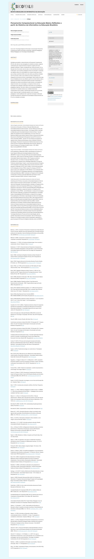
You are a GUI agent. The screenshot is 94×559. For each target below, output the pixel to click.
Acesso (81, 4)
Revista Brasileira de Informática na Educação (28, 12)
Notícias (40, 14)
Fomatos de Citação (54, 68)
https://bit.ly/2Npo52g (15, 346)
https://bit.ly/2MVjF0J (31, 273)
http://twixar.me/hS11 (34, 267)
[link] (12, 252)
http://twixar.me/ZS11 (31, 262)
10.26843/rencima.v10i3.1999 (21, 400)
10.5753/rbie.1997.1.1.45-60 (36, 508)
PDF (51, 32)
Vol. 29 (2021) (23, 19)
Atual (12, 14)
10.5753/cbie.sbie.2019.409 (33, 375)
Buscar (80, 14)
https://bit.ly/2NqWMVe (31, 278)
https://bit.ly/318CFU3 (38, 338)
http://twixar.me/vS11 (38, 295)
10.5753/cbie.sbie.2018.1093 (17, 432)
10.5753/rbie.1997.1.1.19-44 (26, 414)
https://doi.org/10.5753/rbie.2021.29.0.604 (22, 44)
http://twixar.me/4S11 (33, 291)
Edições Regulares (20, 14)
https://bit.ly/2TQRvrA (15, 302)
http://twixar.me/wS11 (30, 453)
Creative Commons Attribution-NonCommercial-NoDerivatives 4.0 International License (55, 98)
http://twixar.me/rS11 (15, 497)
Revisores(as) (47, 14)
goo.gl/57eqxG (31, 239)
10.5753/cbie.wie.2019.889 (24, 234)
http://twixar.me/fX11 (32, 491)
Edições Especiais (31, 14)
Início (12, 19)
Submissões (56, 14)
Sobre (62, 14)
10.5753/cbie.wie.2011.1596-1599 (25, 531)
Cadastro (77, 4)
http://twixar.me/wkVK (15, 482)
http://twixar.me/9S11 (35, 468)
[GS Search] (33, 234)
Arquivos (16, 19)
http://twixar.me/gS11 (32, 424)
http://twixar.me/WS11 (15, 258)
